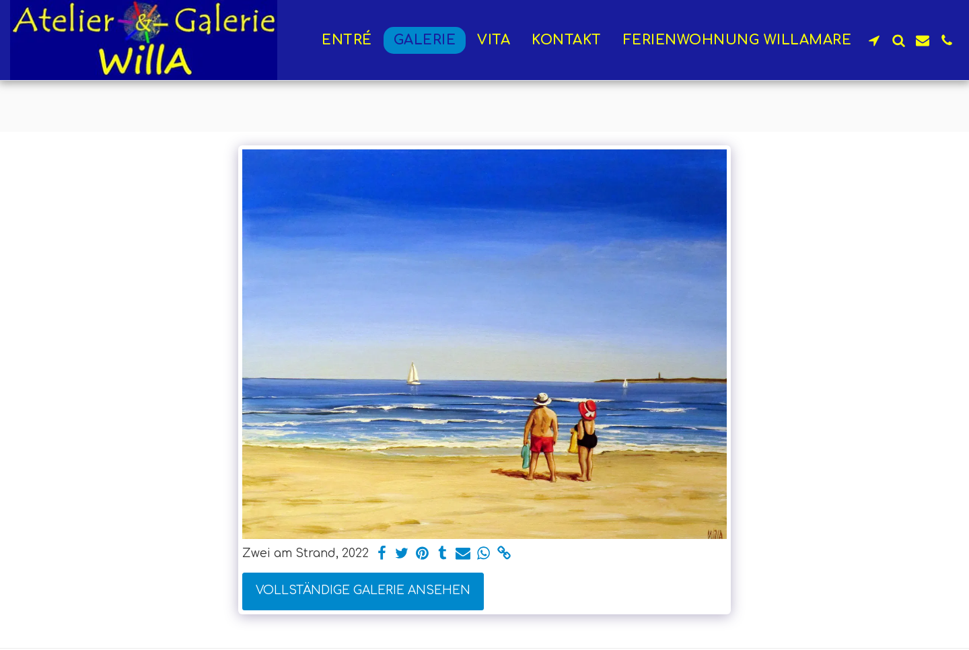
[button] (874, 40)
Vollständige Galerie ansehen (363, 590)
